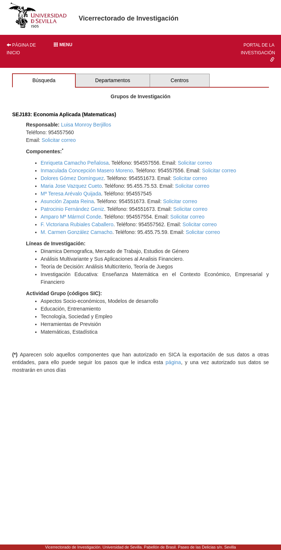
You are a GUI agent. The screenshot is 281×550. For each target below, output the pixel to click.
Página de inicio (21, 49)
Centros (179, 80)
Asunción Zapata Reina (67, 201)
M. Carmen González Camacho (76, 232)
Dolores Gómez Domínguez (72, 178)
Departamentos (112, 80)
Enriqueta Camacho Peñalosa (75, 163)
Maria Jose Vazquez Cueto (71, 186)
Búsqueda (43, 80)
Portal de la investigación (258, 52)
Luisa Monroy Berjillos (86, 125)
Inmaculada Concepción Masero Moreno (87, 170)
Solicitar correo (59, 140)
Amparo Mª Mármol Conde (71, 217)
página (173, 362)
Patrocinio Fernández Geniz (72, 209)
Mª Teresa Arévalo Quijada (71, 194)
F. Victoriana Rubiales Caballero (77, 224)
